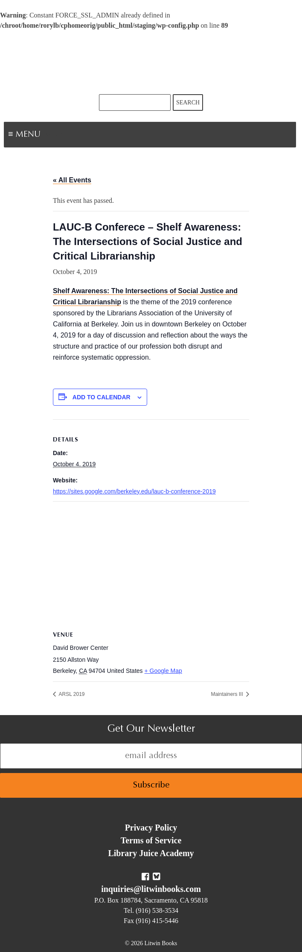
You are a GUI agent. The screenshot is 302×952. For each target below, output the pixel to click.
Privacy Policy (151, 827)
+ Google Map (163, 670)
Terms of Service (151, 840)
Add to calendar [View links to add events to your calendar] (102, 397)
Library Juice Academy (151, 853)
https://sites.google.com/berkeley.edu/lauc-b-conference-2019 (134, 491)
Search (188, 102)
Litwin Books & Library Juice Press (151, 62)
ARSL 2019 (71, 694)
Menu (54, 135)
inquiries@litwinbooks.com (151, 889)
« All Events (72, 180)
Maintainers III (227, 694)
